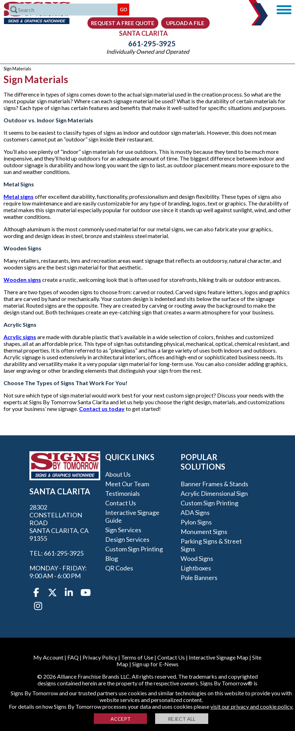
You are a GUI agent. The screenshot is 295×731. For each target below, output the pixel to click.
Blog (111, 558)
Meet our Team (127, 484)
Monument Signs (204, 531)
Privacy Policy (100, 657)
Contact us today (102, 408)
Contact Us (120, 503)
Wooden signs (22, 279)
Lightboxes (196, 568)
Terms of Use (137, 657)
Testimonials (122, 493)
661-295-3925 (148, 43)
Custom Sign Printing (134, 549)
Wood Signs (197, 558)
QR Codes (119, 568)
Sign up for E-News (155, 664)
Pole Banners (199, 577)
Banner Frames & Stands (214, 484)
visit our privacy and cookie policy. (251, 706)
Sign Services (123, 530)
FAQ (73, 657)
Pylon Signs (196, 522)
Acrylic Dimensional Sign (214, 493)
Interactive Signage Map (218, 657)
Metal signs (19, 196)
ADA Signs (195, 512)
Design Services (127, 539)
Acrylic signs (20, 336)
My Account (48, 657)
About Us (118, 474)
